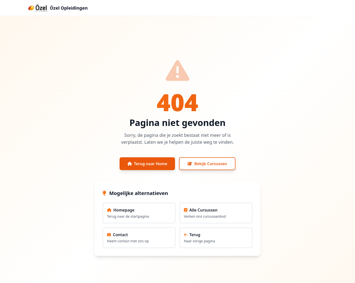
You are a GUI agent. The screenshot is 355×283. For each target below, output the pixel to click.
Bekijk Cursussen (207, 163)
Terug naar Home (147, 163)
